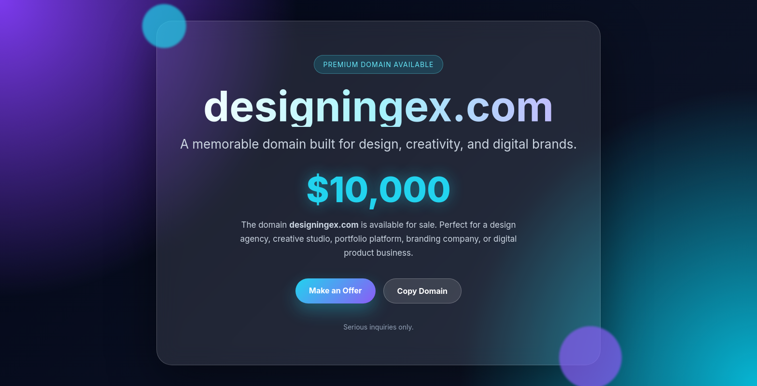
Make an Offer (335, 290)
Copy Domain (422, 291)
